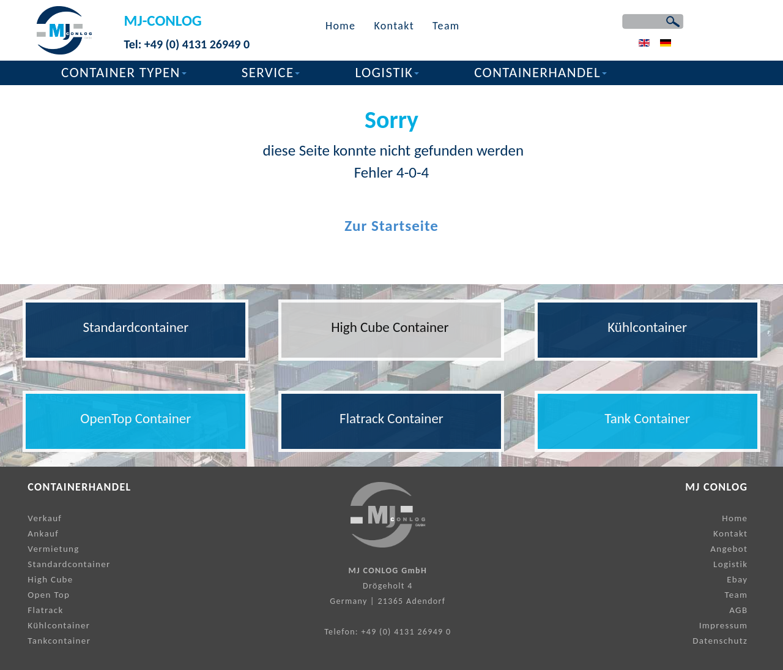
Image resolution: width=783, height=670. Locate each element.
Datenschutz (720, 640)
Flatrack (45, 609)
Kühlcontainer (647, 327)
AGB (738, 609)
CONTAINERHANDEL (540, 72)
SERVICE (271, 72)
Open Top (49, 594)
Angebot (729, 548)
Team (445, 25)
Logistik (730, 564)
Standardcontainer (135, 327)
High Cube (50, 579)
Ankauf (43, 533)
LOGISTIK (387, 72)
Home (340, 25)
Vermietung (53, 548)
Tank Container (647, 418)
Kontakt (394, 25)
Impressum (723, 625)
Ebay (737, 579)
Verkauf (45, 518)
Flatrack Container (391, 418)
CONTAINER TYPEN (124, 72)
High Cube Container (391, 327)
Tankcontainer (59, 640)
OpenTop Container (135, 418)
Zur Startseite (391, 225)
